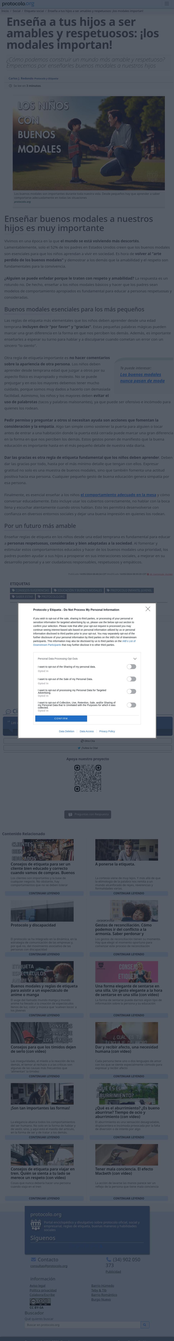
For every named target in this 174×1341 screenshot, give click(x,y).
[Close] (149, 610)
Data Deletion (66, 731)
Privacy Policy (107, 731)
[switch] (131, 666)
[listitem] (87, 659)
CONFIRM (61, 718)
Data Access (87, 731)
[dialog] (87, 670)
